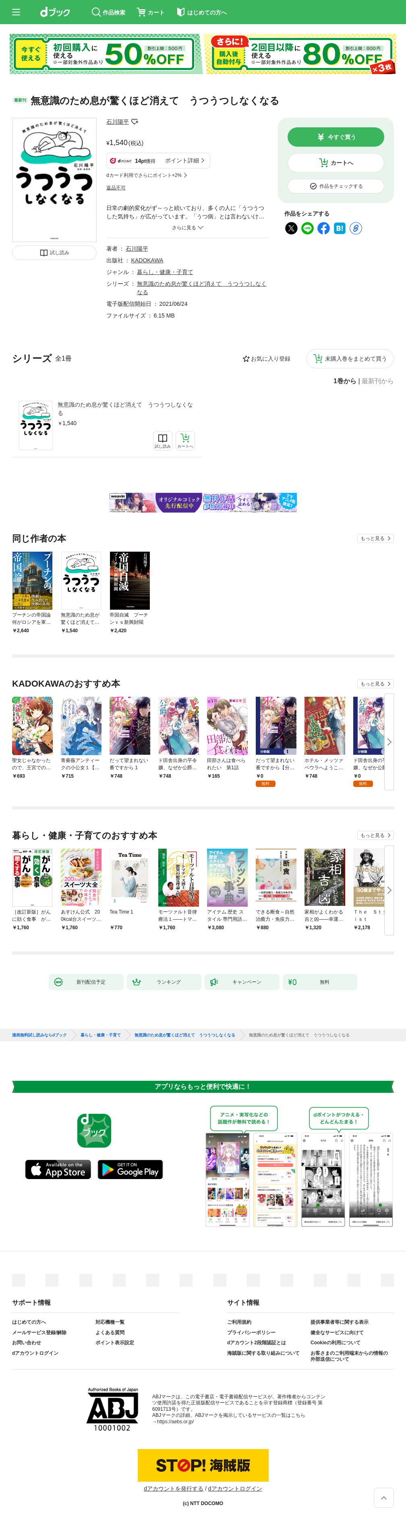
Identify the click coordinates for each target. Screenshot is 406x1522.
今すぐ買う (342, 137)
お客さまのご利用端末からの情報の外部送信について (349, 1356)
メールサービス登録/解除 (39, 1332)
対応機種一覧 (109, 1322)
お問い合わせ (26, 1343)
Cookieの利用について (335, 1343)
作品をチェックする (341, 186)
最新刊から (378, 381)
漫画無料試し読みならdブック (39, 1035)
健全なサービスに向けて (337, 1332)
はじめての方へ (29, 1322)
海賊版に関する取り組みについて (263, 1353)
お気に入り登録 (270, 358)
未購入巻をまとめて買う (356, 358)
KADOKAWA (147, 260)
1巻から (345, 381)
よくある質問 (109, 1332)
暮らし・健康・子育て (165, 272)
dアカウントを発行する (173, 1488)
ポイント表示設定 (114, 1343)
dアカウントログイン (35, 1353)
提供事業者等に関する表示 (340, 1322)
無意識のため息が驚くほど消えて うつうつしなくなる (125, 408)
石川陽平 (117, 121)
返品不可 (116, 188)
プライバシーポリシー (251, 1332)
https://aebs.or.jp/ (175, 1421)
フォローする (134, 122)
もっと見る (372, 538)
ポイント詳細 (182, 160)
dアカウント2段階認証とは (256, 1343)
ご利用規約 (239, 1322)
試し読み (59, 252)
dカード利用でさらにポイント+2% (144, 175)
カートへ (342, 163)
